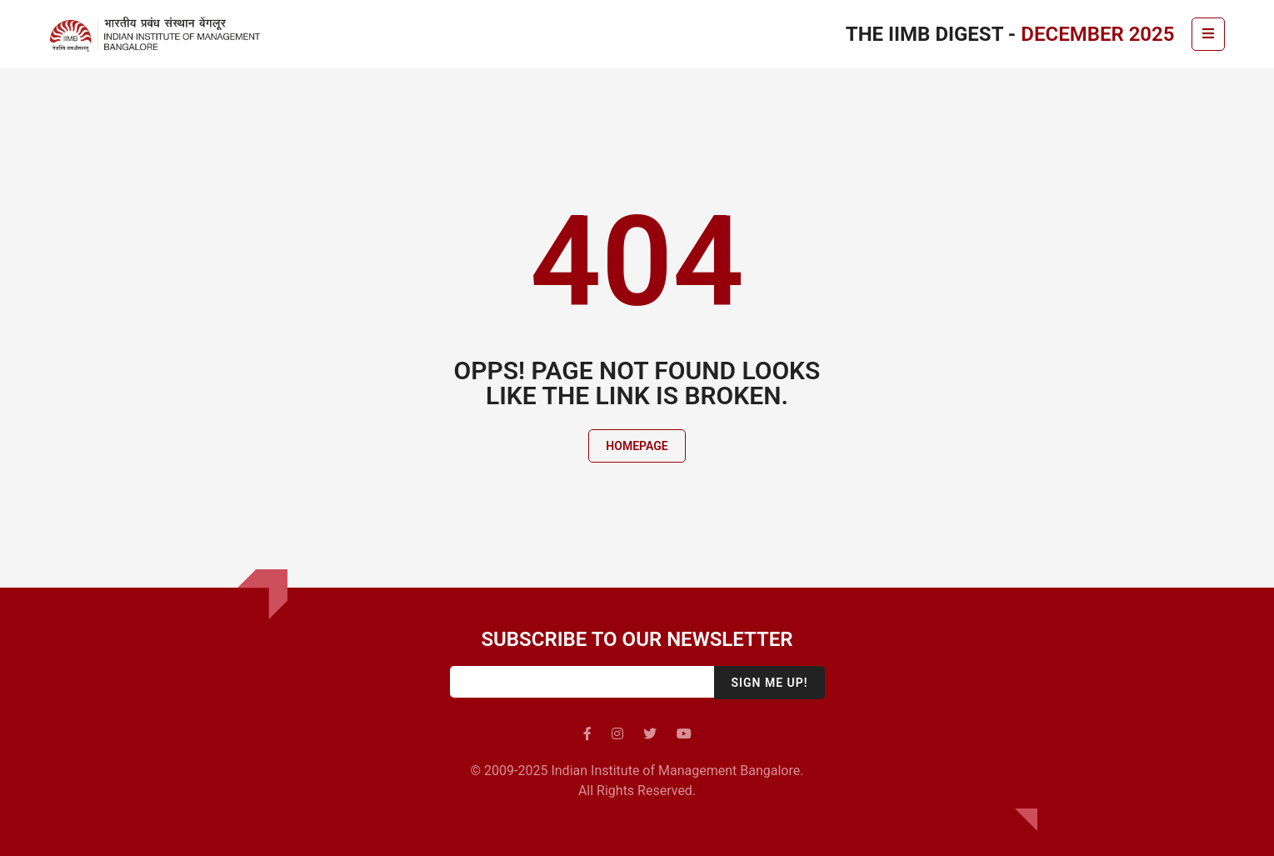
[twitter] (650, 734)
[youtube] (684, 734)
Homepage (636, 446)
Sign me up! (769, 682)
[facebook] (587, 734)
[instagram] (617, 734)
